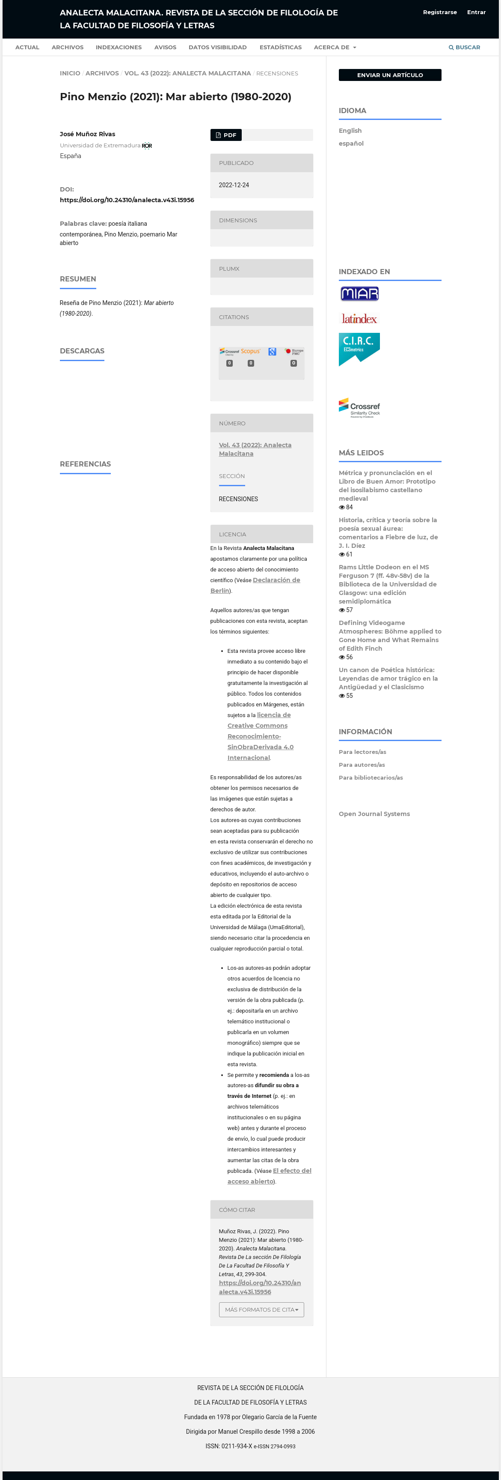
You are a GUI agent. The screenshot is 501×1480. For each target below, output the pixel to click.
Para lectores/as (362, 751)
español (351, 143)
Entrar (476, 12)
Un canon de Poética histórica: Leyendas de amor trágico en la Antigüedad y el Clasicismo (388, 678)
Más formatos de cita (259, 1309)
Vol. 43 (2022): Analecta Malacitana (188, 73)
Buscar (464, 47)
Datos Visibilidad (218, 47)
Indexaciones (119, 47)
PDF (229, 135)
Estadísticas (281, 47)
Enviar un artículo (390, 75)
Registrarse (440, 12)
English (350, 131)
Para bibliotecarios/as (371, 777)
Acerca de (332, 47)
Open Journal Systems (374, 814)
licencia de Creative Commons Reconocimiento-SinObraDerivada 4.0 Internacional (261, 736)
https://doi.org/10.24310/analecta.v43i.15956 (127, 200)
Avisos (165, 47)
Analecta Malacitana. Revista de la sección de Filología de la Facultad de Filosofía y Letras (199, 19)
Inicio (70, 73)
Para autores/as (362, 764)
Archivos (67, 47)
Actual (27, 47)
